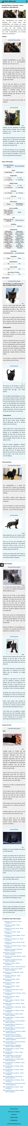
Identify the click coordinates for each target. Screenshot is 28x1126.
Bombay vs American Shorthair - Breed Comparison (13, 953)
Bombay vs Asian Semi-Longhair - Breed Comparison (14, 969)
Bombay (12, 107)
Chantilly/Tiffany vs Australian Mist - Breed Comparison (14, 1059)
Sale (18, 40)
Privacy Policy (14, 1108)
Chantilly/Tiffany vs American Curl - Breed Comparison (14, 1025)
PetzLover (14, 1114)
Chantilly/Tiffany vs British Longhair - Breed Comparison (15, 1091)
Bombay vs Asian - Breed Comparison (15, 966)
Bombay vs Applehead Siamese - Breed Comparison (14, 960)
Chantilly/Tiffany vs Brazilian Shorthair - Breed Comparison (15, 1084)
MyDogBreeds (14, 1120)
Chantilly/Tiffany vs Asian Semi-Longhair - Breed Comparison (13, 1056)
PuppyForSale (14, 1117)
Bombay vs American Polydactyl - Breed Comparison (14, 950)
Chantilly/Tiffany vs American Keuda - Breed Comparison (15, 1028)
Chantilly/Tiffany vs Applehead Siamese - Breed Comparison (13, 1046)
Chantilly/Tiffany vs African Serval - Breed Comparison (14, 1014)
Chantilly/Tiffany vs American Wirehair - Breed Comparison (15, 1042)
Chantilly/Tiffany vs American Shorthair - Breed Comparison (15, 1039)
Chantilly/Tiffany (12, 40)
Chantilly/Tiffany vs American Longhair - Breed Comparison (15, 1032)
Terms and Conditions (14, 1111)
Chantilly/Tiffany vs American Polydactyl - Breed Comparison (13, 1035)
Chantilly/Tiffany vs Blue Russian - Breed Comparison (14, 1077)
